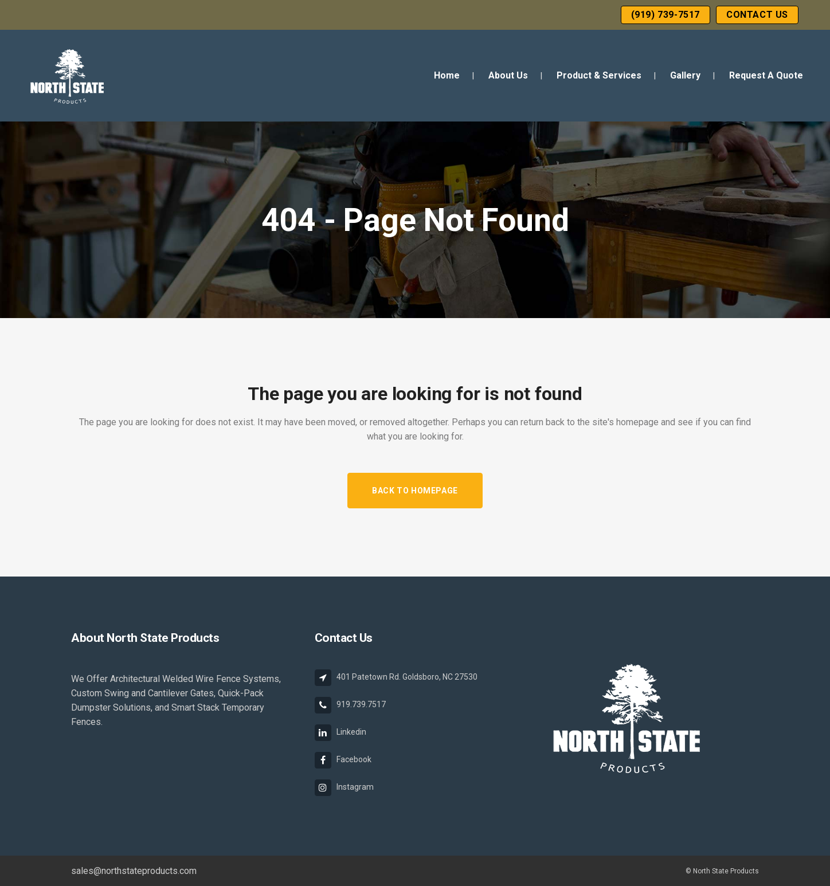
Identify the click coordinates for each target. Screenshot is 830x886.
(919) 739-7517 (665, 14)
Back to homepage (415, 490)
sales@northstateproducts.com (134, 870)
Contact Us (757, 14)
